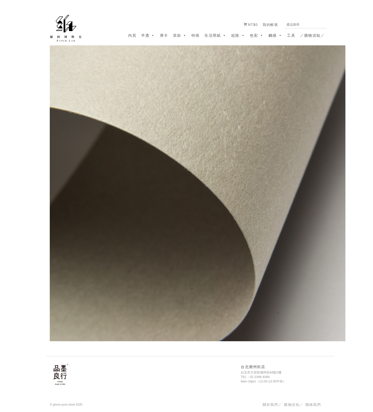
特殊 (195, 35)
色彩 (257, 35)
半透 (148, 35)
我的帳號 (270, 25)
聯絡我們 (313, 405)
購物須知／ (293, 405)
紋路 (238, 35)
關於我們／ (272, 405)
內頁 (132, 35)
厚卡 (164, 35)
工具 (291, 35)
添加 (180, 35)
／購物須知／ (312, 35)
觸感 (275, 35)
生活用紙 (215, 35)
